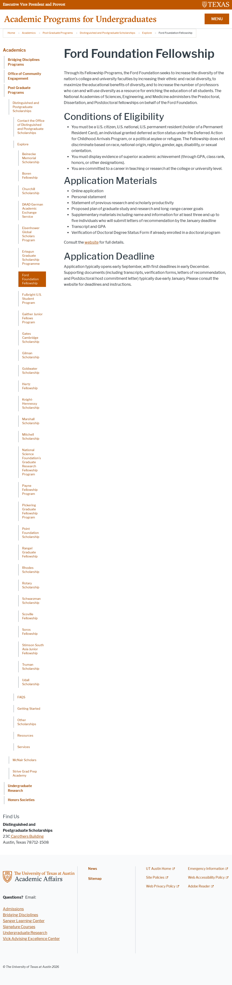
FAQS (21, 697)
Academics (29, 32)
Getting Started (28, 708)
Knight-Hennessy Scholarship (30, 403)
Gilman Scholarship (30, 355)
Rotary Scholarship (30, 585)
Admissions (13, 909)
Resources (25, 735)
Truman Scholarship (30, 666)
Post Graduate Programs (58, 32)
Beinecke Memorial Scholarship (30, 158)
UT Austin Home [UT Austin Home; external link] (158, 869)
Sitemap (94, 879)
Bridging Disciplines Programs (24, 62)
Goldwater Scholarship (30, 370)
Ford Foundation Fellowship (30, 279)
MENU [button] (217, 19)
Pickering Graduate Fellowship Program (30, 511)
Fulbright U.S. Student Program (32, 299)
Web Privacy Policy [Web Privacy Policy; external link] (160, 886)
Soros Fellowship (30, 631)
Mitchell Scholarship (30, 436)
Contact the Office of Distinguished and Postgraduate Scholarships (31, 127)
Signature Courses (19, 927)
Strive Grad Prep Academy (25, 773)
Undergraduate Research (20, 788)
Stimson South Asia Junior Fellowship (33, 649)
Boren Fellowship (30, 175)
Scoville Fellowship (30, 616)
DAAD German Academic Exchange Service (32, 210)
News (92, 869)
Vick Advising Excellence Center (31, 938)
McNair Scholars (24, 760)
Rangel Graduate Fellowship (30, 552)
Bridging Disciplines (20, 915)
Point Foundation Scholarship (30, 533)
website (92, 242)
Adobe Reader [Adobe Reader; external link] (199, 886)
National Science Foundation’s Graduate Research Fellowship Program (31, 462)
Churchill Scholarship (30, 191)
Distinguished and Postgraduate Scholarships (107, 32)
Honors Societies (21, 800)
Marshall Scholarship (30, 421)
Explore (147, 32)
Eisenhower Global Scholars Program (31, 234)
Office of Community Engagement (24, 76)
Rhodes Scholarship (30, 570)
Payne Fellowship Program (30, 490)
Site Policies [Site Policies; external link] (155, 878)
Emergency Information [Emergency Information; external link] (206, 869)
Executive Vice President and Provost (34, 4)
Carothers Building (27, 836)
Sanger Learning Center (24, 921)
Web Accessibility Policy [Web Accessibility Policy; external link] (206, 878)
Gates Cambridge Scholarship (30, 338)
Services (23, 747)
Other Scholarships (26, 722)
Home (11, 32)
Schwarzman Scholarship (31, 601)
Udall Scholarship (30, 682)
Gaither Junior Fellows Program (32, 318)
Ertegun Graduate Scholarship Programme (31, 258)
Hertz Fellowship (30, 386)
